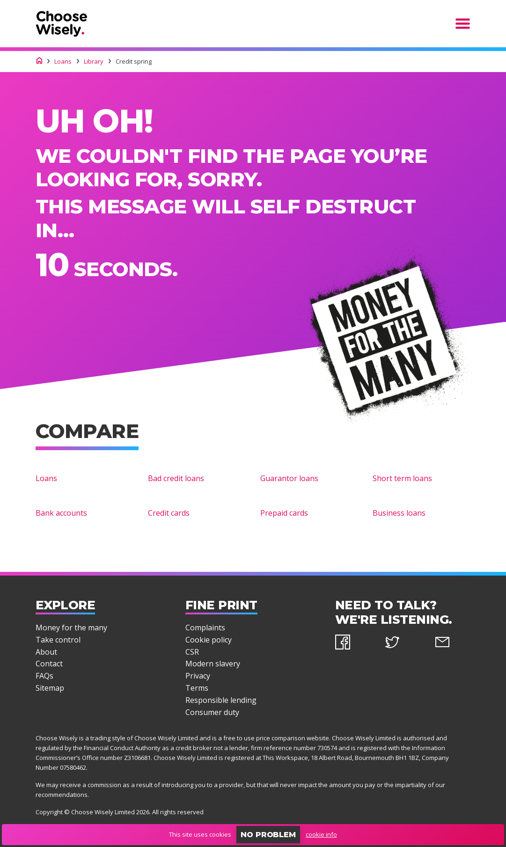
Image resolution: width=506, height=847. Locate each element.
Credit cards (169, 513)
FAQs (44, 676)
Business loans (399, 513)
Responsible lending (221, 700)
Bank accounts (61, 513)
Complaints (205, 627)
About (46, 652)
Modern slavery (212, 663)
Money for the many (71, 627)
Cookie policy (208, 640)
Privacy (197, 676)
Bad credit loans (176, 478)
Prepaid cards (284, 513)
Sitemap (50, 688)
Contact (49, 663)
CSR (192, 652)
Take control (58, 640)
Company (435, 757)
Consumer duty (212, 712)
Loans (46, 478)
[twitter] (403, 644)
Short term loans (402, 478)
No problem (268, 834)
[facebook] (353, 644)
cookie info (321, 834)
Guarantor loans (289, 478)
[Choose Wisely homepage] (39, 61)
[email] (453, 644)
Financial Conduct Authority (122, 748)
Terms (196, 688)
